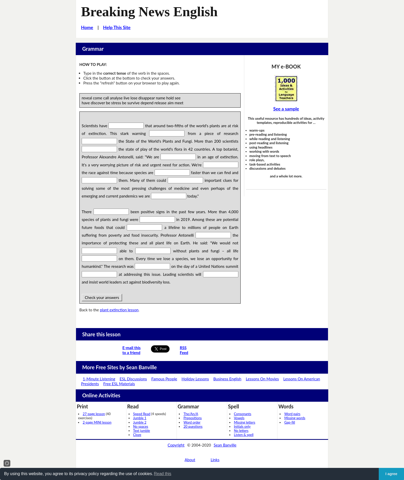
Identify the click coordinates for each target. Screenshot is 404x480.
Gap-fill (289, 422)
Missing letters (244, 422)
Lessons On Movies (262, 378)
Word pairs (292, 414)
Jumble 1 (139, 418)
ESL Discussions (133, 378)
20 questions (193, 426)
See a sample (286, 109)
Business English (227, 378)
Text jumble (141, 430)
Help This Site (117, 27)
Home (87, 27)
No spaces (140, 426)
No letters (241, 430)
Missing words (294, 418)
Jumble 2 (139, 422)
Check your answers (102, 297)
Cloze (137, 435)
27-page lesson (94, 414)
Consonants (242, 414)
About (189, 459)
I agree (391, 474)
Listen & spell (244, 435)
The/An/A (190, 414)
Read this (162, 474)
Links (215, 459)
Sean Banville (225, 445)
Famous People (164, 378)
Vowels (239, 418)
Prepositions (192, 418)
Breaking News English (149, 11)
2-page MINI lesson (97, 422)
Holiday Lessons (195, 378)
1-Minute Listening (99, 378)
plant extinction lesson (119, 309)
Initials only (242, 426)
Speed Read (141, 414)
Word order (191, 422)
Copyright (175, 445)
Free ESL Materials (119, 383)
